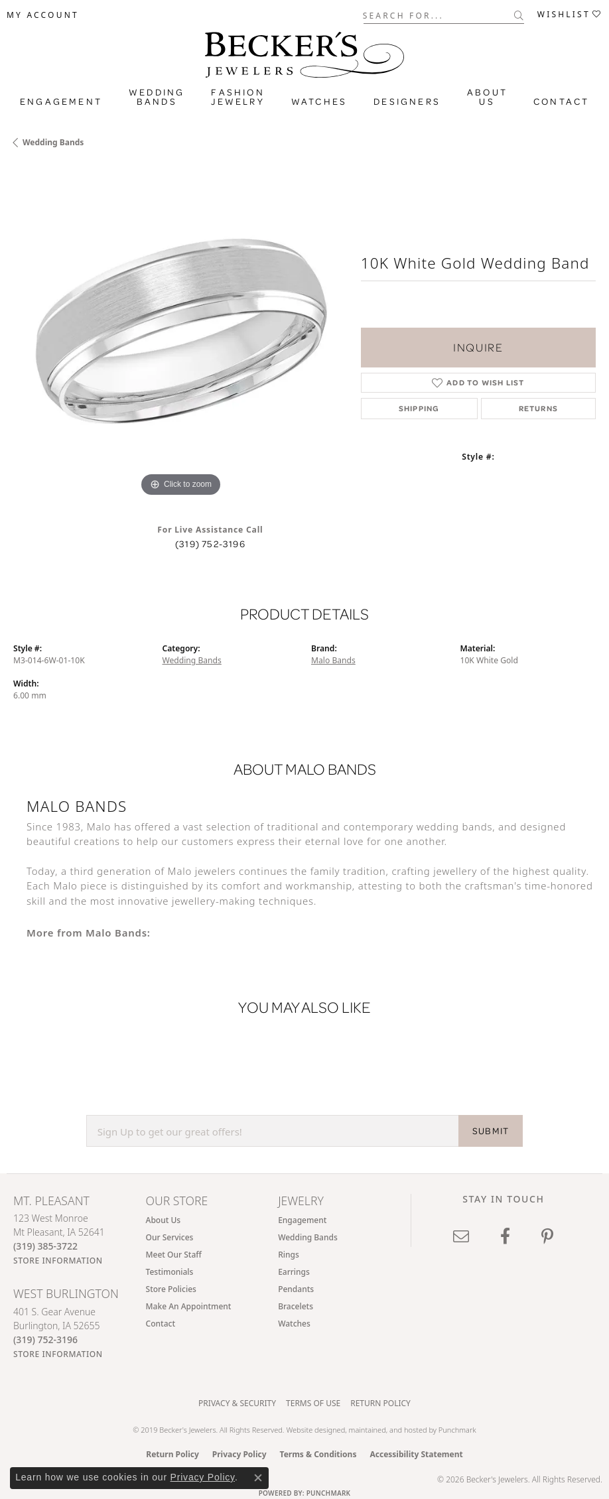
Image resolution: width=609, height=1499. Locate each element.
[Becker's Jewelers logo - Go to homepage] (304, 51)
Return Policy (380, 1403)
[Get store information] (58, 1260)
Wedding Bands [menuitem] (308, 1237)
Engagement (61, 101)
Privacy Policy (239, 1454)
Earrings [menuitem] (294, 1271)
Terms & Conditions (318, 1454)
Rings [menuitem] (288, 1254)
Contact (561, 101)
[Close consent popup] (258, 1478)
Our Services (170, 1237)
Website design (311, 1430)
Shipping (419, 408)
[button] (43, 15)
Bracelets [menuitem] (295, 1306)
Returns (538, 408)
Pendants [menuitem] (296, 1289)
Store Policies (171, 1289)
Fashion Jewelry (237, 97)
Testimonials (170, 1271)
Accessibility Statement (416, 1454)
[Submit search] (519, 15)
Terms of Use (313, 1403)
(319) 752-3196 (210, 544)
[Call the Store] (45, 1246)
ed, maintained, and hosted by (388, 1430)
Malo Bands (333, 660)
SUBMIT (490, 1131)
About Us (487, 97)
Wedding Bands (156, 97)
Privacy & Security (237, 1403)
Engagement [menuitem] (302, 1220)
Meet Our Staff (174, 1254)
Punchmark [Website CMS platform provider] (328, 1493)
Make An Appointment (189, 1306)
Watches (319, 101)
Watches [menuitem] (294, 1323)
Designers (406, 101)
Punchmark (457, 1430)
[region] (180, 333)
